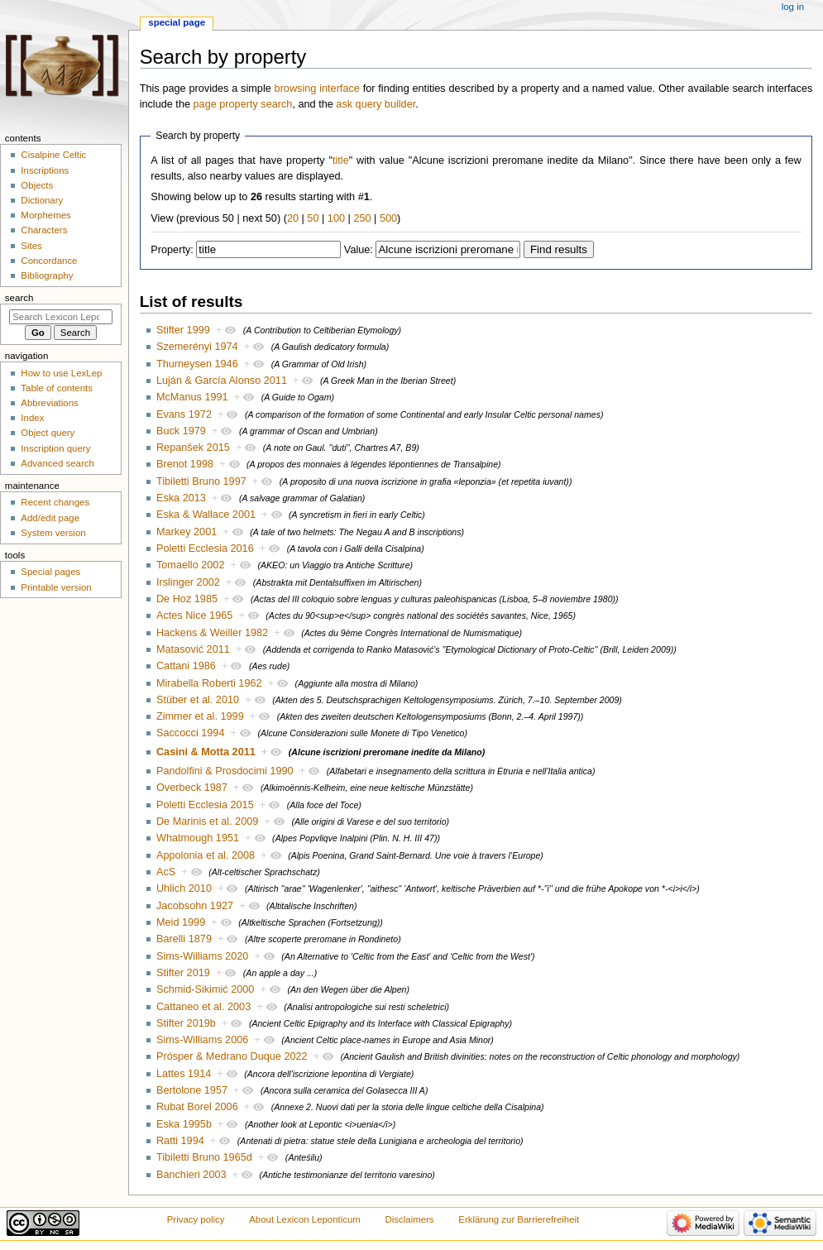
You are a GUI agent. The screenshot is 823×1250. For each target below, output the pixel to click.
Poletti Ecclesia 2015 (205, 805)
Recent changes (55, 502)
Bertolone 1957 (191, 1090)
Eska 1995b (184, 1124)
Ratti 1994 (180, 1141)
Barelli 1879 (184, 939)
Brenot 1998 (184, 464)
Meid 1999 (180, 922)
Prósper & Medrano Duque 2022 (232, 1056)
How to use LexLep (61, 373)
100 (336, 218)
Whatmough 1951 (197, 838)
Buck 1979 (181, 431)
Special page (176, 22)
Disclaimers (409, 1219)
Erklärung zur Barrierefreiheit (518, 1219)
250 (362, 218)
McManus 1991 (192, 397)
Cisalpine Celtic (53, 155)
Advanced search (57, 463)
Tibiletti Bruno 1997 (201, 481)
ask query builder (375, 104)
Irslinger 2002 (188, 582)
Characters (44, 230)
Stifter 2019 (183, 973)
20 (293, 218)
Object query (47, 433)
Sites (31, 246)
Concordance (49, 261)
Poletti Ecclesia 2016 (205, 548)
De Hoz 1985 (187, 599)
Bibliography (47, 275)
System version (53, 533)
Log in (793, 7)
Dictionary (42, 200)
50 (312, 218)
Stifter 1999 (183, 330)
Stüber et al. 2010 (197, 700)
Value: (358, 250)
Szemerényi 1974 (197, 346)
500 (388, 218)
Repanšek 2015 (193, 447)
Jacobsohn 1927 (194, 906)
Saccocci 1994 (190, 733)
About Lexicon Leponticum (305, 1219)
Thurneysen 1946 (197, 364)
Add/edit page (50, 518)
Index (32, 418)
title (341, 160)
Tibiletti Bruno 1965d (204, 1157)
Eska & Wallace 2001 (206, 514)
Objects (37, 185)
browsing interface (317, 88)
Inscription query (55, 448)
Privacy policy (196, 1219)
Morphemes (45, 215)
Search (19, 298)
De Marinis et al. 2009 (207, 821)
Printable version (56, 587)
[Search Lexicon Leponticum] (60, 316)
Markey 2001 (186, 532)
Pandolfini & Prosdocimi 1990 (225, 771)
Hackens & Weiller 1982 (212, 633)
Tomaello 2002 (190, 565)
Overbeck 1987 (191, 787)
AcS (165, 872)
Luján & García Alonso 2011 (221, 380)
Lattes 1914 (183, 1074)
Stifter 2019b (186, 1023)
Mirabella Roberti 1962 (209, 683)
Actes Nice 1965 (194, 615)
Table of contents (57, 388)
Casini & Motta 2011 (206, 752)
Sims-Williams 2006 (202, 1040)
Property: (172, 250)
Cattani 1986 (186, 666)
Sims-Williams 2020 (202, 956)
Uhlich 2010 (184, 888)
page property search (243, 104)
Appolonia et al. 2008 (205, 855)
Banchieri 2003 (191, 1175)
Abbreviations (49, 403)
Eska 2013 (181, 498)
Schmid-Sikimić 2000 (205, 989)
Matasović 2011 (193, 649)
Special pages (50, 572)
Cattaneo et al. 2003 (203, 1007)
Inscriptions (45, 170)
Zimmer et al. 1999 (200, 716)
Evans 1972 (184, 414)
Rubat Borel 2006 (197, 1107)
